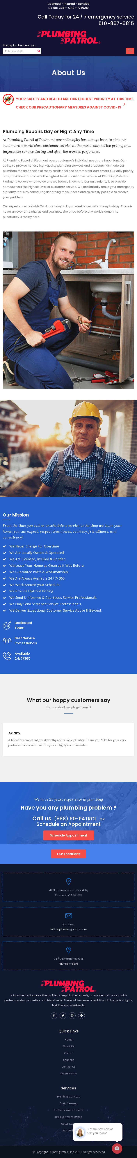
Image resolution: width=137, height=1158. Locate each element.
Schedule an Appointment (68, 824)
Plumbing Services (68, 1096)
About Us (68, 1046)
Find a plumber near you (19, 45)
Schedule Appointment (68, 835)
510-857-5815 (116, 23)
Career (68, 1053)
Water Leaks (68, 1123)
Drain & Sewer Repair (68, 1117)
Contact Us (69, 1066)
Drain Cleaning (68, 1103)
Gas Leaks (68, 1130)
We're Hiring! (68, 1073)
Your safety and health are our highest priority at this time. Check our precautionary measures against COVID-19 (68, 102)
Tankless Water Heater (68, 1110)
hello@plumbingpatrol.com (68, 929)
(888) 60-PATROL (75, 818)
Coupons (68, 1060)
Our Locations (68, 854)
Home (68, 1039)
